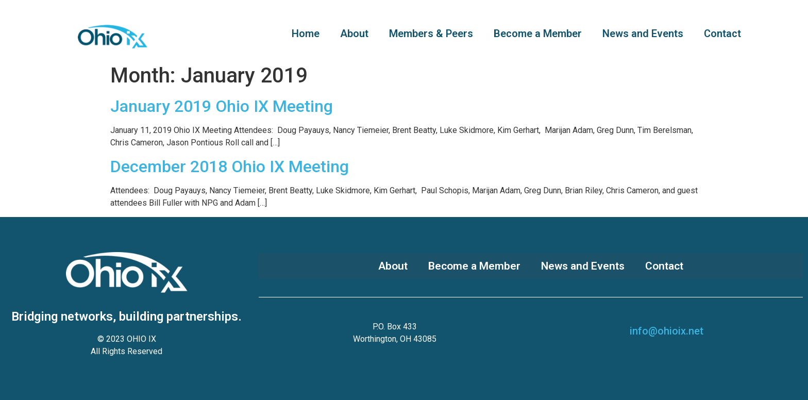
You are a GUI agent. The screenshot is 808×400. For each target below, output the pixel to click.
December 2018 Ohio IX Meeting (229, 166)
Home (305, 33)
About (354, 33)
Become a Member (538, 33)
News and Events (642, 33)
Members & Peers (431, 33)
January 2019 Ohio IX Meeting (221, 106)
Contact (722, 33)
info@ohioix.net (666, 331)
